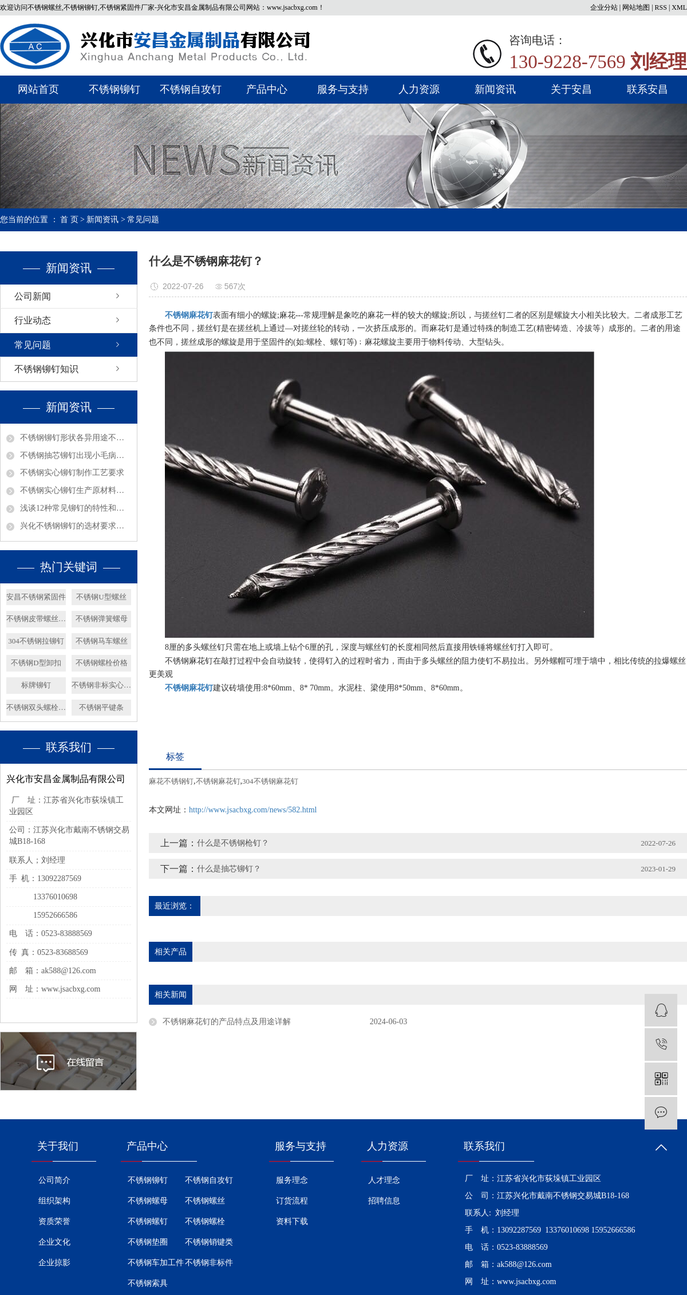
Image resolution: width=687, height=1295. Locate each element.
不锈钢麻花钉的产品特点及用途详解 (227, 1021)
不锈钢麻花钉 (218, 781)
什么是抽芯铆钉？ (229, 868)
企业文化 (54, 1242)
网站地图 (636, 7)
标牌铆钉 (36, 685)
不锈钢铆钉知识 (46, 369)
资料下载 (292, 1221)
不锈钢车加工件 (156, 1262)
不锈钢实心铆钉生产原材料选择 (75, 490)
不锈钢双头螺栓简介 (36, 707)
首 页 (69, 219)
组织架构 (54, 1201)
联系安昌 (647, 89)
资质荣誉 (54, 1221)
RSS (661, 7)
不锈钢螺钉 (148, 1221)
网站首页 (38, 89)
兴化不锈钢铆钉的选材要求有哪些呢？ (75, 526)
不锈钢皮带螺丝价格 (36, 618)
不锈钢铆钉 (114, 89)
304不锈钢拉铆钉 (36, 641)
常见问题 (143, 219)
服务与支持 (343, 89)
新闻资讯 (495, 89)
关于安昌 (571, 89)
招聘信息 (384, 1201)
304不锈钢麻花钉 (270, 781)
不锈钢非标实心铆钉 (101, 685)
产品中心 (266, 89)
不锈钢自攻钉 (191, 89)
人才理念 (384, 1180)
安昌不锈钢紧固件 (36, 597)
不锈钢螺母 (148, 1201)
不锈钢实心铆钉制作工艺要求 (72, 472)
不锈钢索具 (148, 1283)
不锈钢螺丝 (205, 1201)
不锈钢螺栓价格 (102, 662)
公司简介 (54, 1180)
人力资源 (419, 89)
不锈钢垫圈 (148, 1242)
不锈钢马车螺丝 (102, 641)
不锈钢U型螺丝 (101, 597)
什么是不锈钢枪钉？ (233, 843)
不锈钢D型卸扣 (36, 662)
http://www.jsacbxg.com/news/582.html (253, 810)
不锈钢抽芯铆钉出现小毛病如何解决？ (75, 455)
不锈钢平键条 (101, 707)
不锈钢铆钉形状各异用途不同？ (75, 437)
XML (679, 7)
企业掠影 (54, 1262)
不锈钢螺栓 (205, 1221)
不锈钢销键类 (209, 1242)
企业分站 (604, 7)
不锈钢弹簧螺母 (102, 618)
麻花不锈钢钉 (171, 781)
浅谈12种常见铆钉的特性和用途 (75, 508)
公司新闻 (32, 296)
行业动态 (32, 320)
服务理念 (292, 1180)
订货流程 (292, 1201)
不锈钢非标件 (209, 1262)
